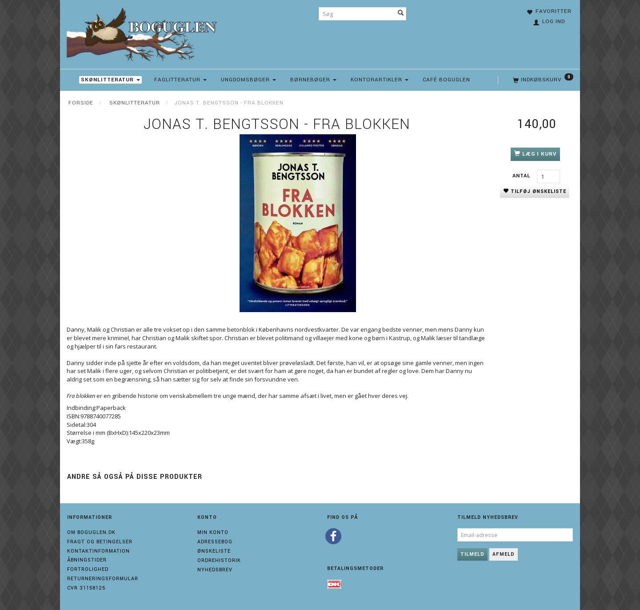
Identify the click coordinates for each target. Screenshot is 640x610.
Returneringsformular (102, 578)
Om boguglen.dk (91, 532)
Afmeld (503, 554)
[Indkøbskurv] (542, 80)
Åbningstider (87, 560)
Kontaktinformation (98, 551)
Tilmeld (472, 554)
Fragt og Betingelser (99, 541)
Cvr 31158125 (86, 588)
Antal (522, 176)
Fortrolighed (87, 569)
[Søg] (401, 13)
